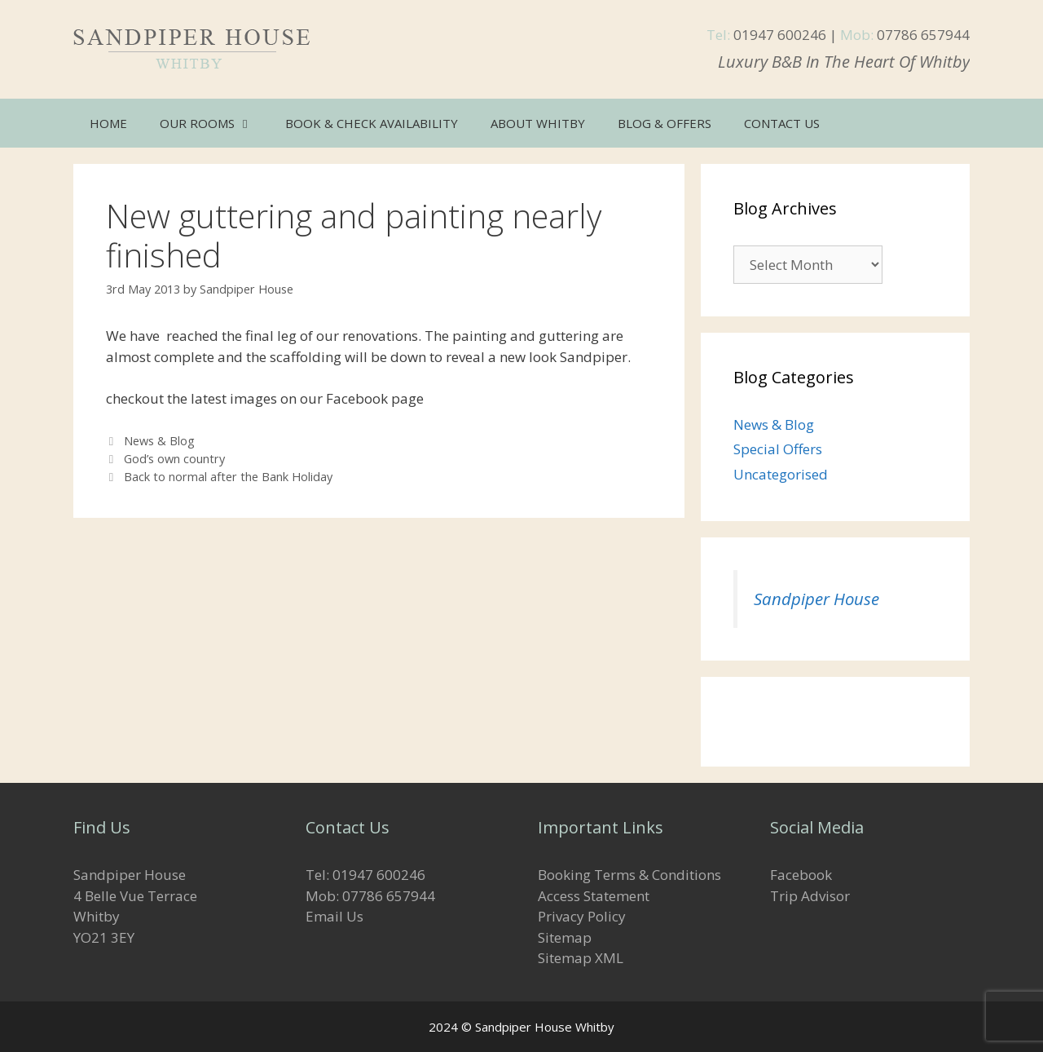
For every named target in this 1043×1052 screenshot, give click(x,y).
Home (108, 123)
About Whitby (538, 123)
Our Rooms (214, 123)
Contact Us (782, 123)
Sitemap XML (580, 957)
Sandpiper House (816, 598)
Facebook (801, 874)
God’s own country (174, 458)
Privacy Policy (582, 916)
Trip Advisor (810, 895)
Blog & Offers (664, 123)
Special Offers (777, 449)
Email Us (334, 916)
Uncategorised (780, 474)
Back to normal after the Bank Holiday (228, 476)
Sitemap (565, 937)
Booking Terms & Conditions (629, 874)
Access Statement (593, 895)
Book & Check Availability (371, 123)
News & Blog (159, 441)
